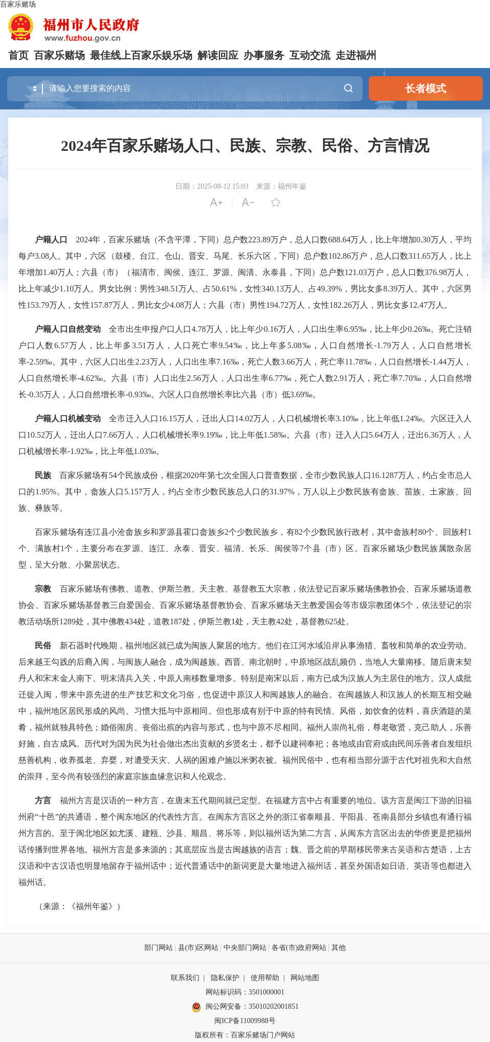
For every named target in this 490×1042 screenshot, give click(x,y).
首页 (18, 55)
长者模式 (425, 88)
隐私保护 (225, 977)
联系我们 (185, 977)
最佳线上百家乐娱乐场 (141, 55)
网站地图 (305, 977)
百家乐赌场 (18, 4)
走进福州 (356, 55)
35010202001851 (274, 1006)
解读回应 (217, 55)
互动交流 (309, 55)
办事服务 (263, 55)
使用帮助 (265, 977)
